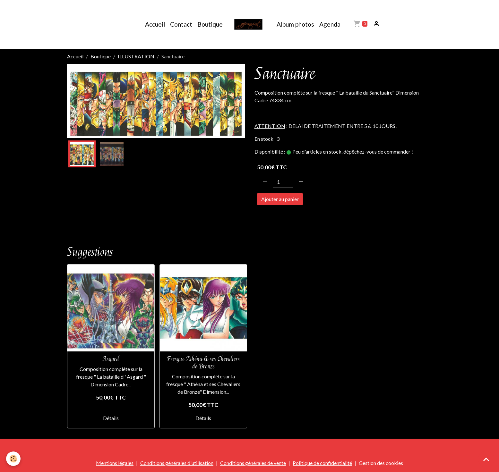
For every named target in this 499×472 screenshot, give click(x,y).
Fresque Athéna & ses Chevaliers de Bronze (203, 362)
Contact (181, 24)
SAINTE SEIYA (272, 217)
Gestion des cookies (381, 463)
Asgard (111, 359)
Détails (111, 418)
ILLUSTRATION (136, 56)
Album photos (295, 24)
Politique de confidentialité (322, 463)
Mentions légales (114, 463)
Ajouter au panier (280, 199)
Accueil (155, 24)
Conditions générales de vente (253, 463)
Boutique (210, 24)
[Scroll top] (486, 459)
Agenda (329, 24)
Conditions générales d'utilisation (176, 463)
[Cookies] (13, 458)
